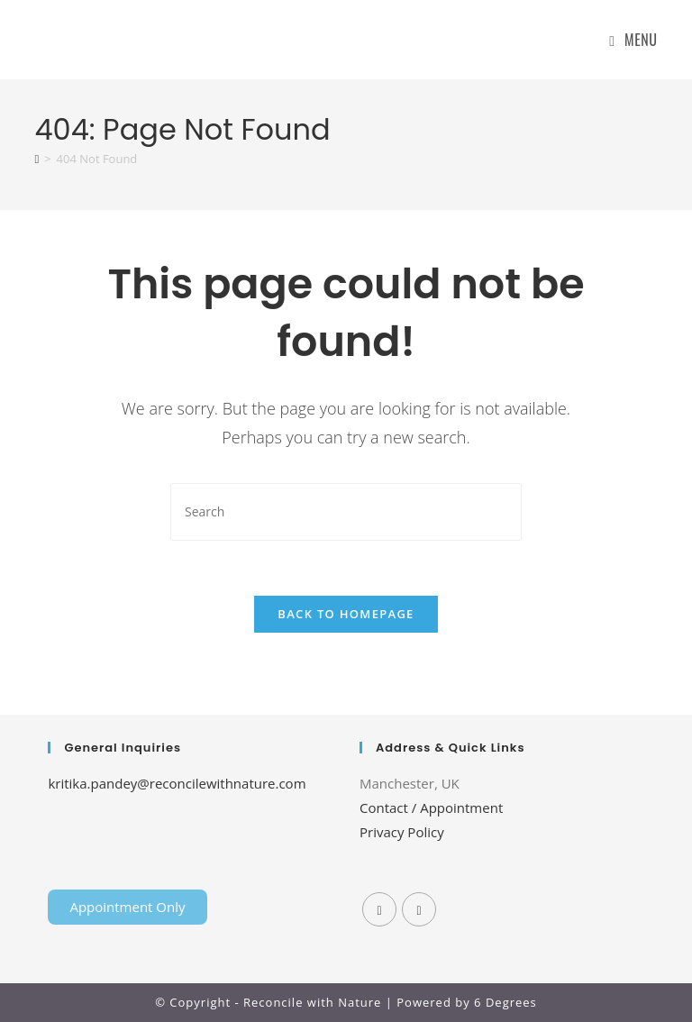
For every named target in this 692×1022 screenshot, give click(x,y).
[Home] (36, 159)
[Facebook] (379, 909)
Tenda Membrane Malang (195, 826)
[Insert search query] (346, 511)
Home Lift (78, 826)
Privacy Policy (402, 832)
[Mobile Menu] (633, 39)
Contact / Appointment (431, 807)
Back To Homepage (346, 614)
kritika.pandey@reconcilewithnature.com (176, 783)
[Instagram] (419, 909)
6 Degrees (505, 1002)
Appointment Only (127, 907)
